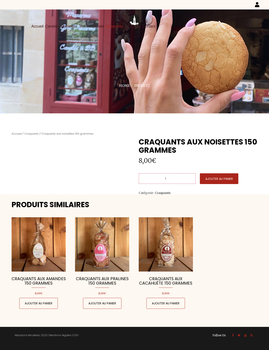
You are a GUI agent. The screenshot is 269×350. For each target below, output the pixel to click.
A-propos (133, 26)
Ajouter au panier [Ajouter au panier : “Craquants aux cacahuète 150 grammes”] (165, 303)
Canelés (52, 26)
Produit (142, 86)
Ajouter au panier (219, 179)
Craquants (114, 26)
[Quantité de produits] (167, 178)
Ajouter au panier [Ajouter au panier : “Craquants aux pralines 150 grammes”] (102, 303)
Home (124, 86)
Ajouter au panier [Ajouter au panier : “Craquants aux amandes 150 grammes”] (38, 303)
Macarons (69, 26)
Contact (148, 26)
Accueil (37, 26)
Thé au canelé (91, 26)
